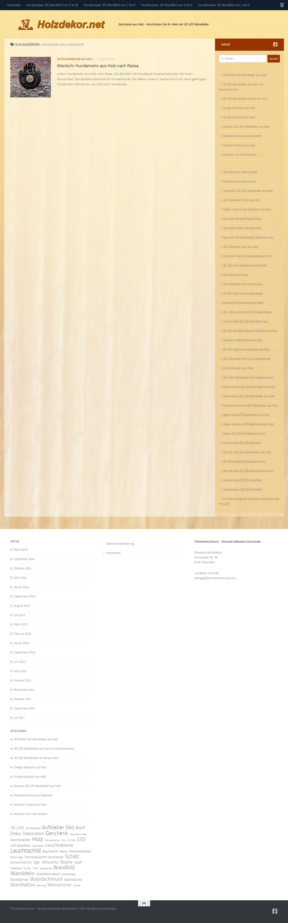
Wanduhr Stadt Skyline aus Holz (242, 340)
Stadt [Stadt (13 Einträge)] (78, 862)
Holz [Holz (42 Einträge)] (37, 839)
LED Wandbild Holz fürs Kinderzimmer (247, 359)
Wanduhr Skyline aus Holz (239, 145)
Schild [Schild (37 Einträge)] (72, 856)
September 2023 (24, 596)
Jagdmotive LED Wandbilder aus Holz (246, 415)
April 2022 (20, 671)
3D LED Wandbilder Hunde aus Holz (245, 98)
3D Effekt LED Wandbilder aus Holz (245, 75)
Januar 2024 (21, 587)
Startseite (13, 5)
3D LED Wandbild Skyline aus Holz (244, 461)
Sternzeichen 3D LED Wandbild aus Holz (248, 471)
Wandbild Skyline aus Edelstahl (242, 136)
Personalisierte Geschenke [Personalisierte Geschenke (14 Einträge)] (44, 857)
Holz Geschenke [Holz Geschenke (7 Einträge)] (52, 840)
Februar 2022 (22, 680)
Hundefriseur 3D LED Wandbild (242, 489)
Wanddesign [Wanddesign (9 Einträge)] (69, 874)
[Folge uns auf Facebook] (275, 44)
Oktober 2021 (22, 699)
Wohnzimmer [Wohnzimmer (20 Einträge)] (59, 884)
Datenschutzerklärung (120, 543)
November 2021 (24, 690)
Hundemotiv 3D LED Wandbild (242, 443)
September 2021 (24, 708)
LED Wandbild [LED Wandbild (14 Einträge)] (20, 845)
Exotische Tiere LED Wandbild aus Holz (247, 256)
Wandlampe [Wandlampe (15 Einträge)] (19, 879)
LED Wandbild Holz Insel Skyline (243, 284)
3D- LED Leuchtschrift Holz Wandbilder (247, 312)
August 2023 (22, 606)
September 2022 (24, 652)
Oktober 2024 (22, 568)
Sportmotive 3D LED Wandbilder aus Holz (249, 396)
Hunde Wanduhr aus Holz (239, 117)
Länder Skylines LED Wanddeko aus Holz (248, 424)
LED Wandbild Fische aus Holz (241, 200)
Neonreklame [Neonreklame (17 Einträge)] (80, 851)
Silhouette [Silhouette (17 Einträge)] (50, 862)
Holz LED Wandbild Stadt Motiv (242, 219)
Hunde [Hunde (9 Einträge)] (71, 840)
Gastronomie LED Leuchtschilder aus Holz (249, 387)
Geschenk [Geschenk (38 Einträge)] (57, 833)
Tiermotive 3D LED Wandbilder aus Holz (248, 191)
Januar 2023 (21, 643)
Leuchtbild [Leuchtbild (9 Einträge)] (38, 845)
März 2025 (21, 550)
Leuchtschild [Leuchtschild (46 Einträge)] (25, 850)
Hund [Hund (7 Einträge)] (63, 840)
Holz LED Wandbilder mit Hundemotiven (248, 377)
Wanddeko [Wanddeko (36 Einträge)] (22, 873)
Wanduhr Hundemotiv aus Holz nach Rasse (98, 65)
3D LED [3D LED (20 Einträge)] (17, 827)
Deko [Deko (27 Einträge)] (15, 833)
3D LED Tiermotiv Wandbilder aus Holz (247, 452)
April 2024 (20, 578)
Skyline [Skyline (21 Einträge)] (66, 862)
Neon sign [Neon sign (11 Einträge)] (16, 857)
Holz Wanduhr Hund (235, 275)
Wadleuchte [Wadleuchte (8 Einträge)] (46, 868)
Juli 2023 (19, 615)
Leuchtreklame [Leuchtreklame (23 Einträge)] (59, 845)
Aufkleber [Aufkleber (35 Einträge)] (53, 827)
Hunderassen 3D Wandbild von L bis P (223, 5)
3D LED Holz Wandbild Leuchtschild (245, 265)
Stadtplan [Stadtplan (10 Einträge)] (16, 868)
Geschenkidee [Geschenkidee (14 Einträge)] (20, 840)
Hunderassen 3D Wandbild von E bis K (167, 5)
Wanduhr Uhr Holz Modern (240, 155)
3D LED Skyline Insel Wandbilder (243, 293)
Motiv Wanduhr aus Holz (238, 368)
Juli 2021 (19, 718)
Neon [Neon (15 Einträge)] (64, 851)
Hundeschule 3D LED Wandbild (242, 480)
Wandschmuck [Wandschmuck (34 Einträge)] (46, 879)
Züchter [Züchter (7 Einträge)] (77, 885)
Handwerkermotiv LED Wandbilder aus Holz (250, 405)
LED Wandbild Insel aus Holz (240, 247)
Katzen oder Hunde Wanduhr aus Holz (247, 209)
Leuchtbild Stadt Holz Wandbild (242, 228)
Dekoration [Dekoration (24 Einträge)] (33, 833)
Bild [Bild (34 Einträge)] (70, 827)
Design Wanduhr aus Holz (75, 59)
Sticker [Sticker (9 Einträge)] (27, 868)
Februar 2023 (22, 634)
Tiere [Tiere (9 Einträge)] (35, 868)
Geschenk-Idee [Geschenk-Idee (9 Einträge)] (78, 834)
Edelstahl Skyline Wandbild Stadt (243, 303)
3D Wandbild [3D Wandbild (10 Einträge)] (33, 828)
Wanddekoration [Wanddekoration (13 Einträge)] (48, 874)
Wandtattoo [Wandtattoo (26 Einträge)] (22, 884)
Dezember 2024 (24, 559)
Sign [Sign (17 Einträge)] (36, 862)
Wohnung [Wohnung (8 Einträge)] (41, 885)
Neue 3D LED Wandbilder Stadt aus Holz (248, 237)
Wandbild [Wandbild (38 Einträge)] (64, 867)
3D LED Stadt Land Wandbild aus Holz (246, 349)
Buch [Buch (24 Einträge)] (80, 827)
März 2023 (21, 624)
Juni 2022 (20, 662)
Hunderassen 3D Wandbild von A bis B (52, 5)
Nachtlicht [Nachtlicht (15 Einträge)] (50, 851)
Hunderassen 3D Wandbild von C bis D (109, 5)
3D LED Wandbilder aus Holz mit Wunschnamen (44, 748)
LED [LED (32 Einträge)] (81, 839)
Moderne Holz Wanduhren (239, 181)
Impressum (113, 553)
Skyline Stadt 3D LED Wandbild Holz (245, 321)
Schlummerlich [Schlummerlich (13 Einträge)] (21, 862)
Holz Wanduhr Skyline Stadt (240, 172)
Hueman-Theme (65, 914)
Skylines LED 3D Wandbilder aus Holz (246, 126)
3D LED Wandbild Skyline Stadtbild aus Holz (250, 331)
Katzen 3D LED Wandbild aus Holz (244, 433)
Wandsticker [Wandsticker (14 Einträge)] (73, 880)
